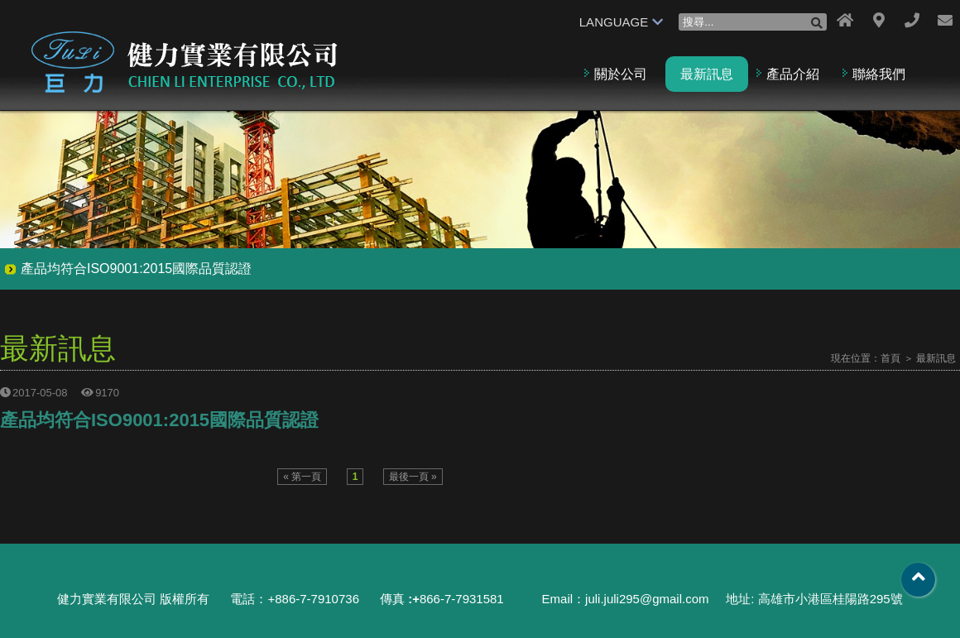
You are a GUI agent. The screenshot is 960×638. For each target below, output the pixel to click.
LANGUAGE (621, 22)
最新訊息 (706, 74)
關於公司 (620, 74)
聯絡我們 (878, 74)
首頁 (890, 358)
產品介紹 (792, 74)
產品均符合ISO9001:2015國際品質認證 (136, 268)
